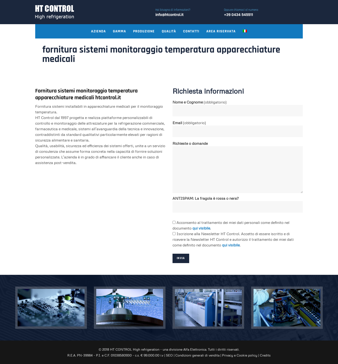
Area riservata (221, 31)
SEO (169, 355)
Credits (265, 355)
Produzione (144, 31)
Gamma (119, 31)
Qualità (169, 31)
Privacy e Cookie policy (239, 355)
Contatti (191, 31)
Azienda (98, 31)
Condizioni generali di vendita (197, 355)
